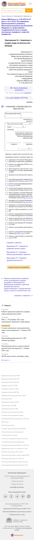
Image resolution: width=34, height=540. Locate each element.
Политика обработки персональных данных (17, 511)
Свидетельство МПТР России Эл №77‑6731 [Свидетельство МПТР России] (17, 509)
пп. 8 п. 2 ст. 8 (24, 181)
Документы (10, 16)
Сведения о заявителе (14, 243)
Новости (7, 305)
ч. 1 (29, 209)
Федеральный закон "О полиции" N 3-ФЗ (14, 448)
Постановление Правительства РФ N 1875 (14, 465)
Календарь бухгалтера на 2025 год (12, 458)
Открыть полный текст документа (18, 267)
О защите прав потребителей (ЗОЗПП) (13, 429)
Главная (3, 16)
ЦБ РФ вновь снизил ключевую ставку (15, 356)
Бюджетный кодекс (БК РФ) (10, 392)
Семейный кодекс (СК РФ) (9, 409)
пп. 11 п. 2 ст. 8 (28, 197)
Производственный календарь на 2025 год (15, 419)
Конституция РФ (6, 399)
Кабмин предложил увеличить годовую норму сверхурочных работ (15, 313)
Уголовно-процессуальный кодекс (12, 415)
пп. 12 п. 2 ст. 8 (28, 202)
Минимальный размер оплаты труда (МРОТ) (15, 455)
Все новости (4, 360)
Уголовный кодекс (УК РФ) (9, 389)
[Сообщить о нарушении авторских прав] (17, 520)
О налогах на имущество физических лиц (14, 438)
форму (17, 98)
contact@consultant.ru (17, 487)
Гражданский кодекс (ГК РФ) (10, 375)
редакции (27, 93)
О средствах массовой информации (12, 442)
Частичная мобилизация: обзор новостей (14, 462)
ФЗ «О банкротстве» (8, 425)
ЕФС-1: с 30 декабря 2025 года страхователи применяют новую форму (15, 320)
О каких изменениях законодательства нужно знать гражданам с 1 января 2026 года (16, 330)
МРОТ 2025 (5, 422)
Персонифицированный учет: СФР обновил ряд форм (13, 339)
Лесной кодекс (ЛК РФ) (8, 405)
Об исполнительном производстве (12, 432)
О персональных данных (9, 435)
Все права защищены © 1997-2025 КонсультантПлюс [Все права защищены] (17, 505)
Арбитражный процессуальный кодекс (13, 395)
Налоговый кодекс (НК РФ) (10, 382)
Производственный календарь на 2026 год (15, 445)
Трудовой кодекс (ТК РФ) (9, 385)
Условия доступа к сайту (17, 514)
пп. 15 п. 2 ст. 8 (28, 220)
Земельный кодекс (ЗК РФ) (9, 402)
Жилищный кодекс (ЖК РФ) (10, 379)
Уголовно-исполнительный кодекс (12, 412)
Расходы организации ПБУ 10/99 (12, 452)
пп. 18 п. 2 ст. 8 (19, 233)
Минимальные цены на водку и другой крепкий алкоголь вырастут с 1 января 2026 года (15, 348)
